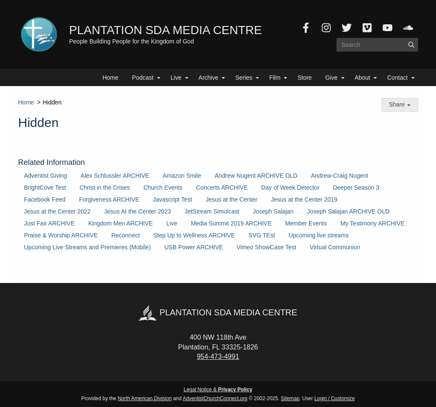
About (362, 77)
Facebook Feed (45, 199)
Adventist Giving (45, 175)
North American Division (145, 398)
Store (304, 77)
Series (243, 77)
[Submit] (411, 45)
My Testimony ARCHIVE (372, 223)
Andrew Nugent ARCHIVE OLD (256, 175)
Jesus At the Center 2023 (137, 211)
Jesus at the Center (231, 199)
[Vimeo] (367, 27)
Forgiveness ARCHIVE (109, 199)
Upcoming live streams (318, 235)
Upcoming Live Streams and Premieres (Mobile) (87, 247)
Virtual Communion (335, 247)
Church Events (162, 187)
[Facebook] (306, 27)
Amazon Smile (182, 175)
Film (274, 77)
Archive (209, 77)
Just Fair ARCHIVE (49, 223)
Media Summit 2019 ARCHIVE (231, 223)
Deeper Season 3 (356, 187)
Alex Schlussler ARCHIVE (115, 175)
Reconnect (125, 235)
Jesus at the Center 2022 (57, 211)
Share (399, 104)
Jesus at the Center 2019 (304, 199)
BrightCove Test (45, 187)
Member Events (306, 223)
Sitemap (290, 398)
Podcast (143, 77)
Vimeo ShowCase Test (266, 247)
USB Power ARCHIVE (193, 247)
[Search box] (377, 45)
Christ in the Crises (105, 187)
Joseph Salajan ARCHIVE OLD (348, 211)
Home (110, 77)
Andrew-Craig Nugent (339, 175)
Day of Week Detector (290, 187)
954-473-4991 (218, 356)
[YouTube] (387, 27)
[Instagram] (326, 27)
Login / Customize (334, 398)
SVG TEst (261, 235)
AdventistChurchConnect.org (214, 398)
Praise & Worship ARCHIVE (61, 235)
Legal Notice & (218, 390)
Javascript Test (172, 199)
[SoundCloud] (408, 27)
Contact (397, 77)
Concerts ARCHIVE (222, 187)
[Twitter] (346, 27)
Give (331, 77)
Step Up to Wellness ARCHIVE (194, 235)
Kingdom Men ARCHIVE (120, 223)
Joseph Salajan (273, 211)
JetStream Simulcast (212, 211)
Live (176, 77)
